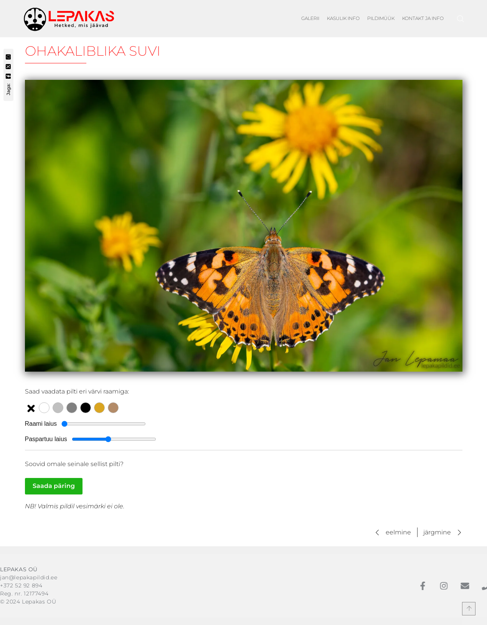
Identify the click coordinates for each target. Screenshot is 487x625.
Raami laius (41, 423)
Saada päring (54, 485)
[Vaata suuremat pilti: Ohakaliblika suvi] (243, 226)
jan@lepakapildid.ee (28, 577)
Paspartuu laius (46, 439)
